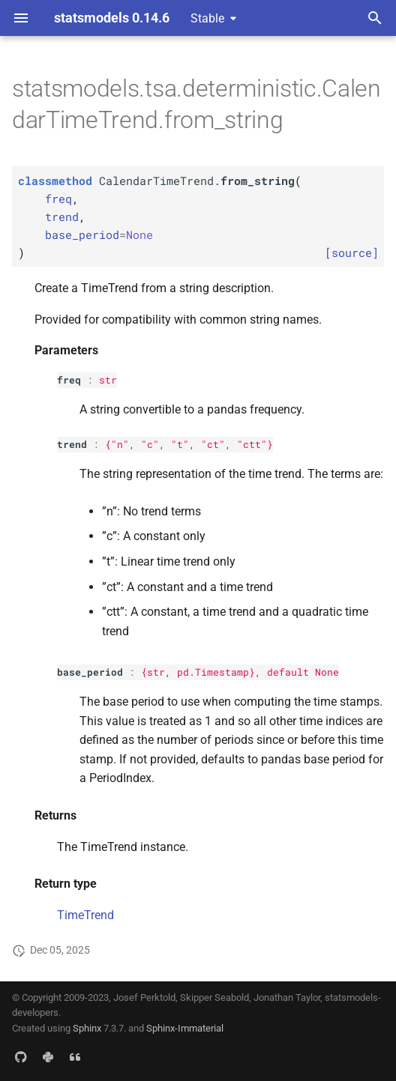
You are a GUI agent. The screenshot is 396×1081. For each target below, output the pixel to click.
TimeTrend (85, 915)
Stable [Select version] (207, 18)
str (108, 380)
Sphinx (87, 1028)
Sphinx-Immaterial (185, 1028)
